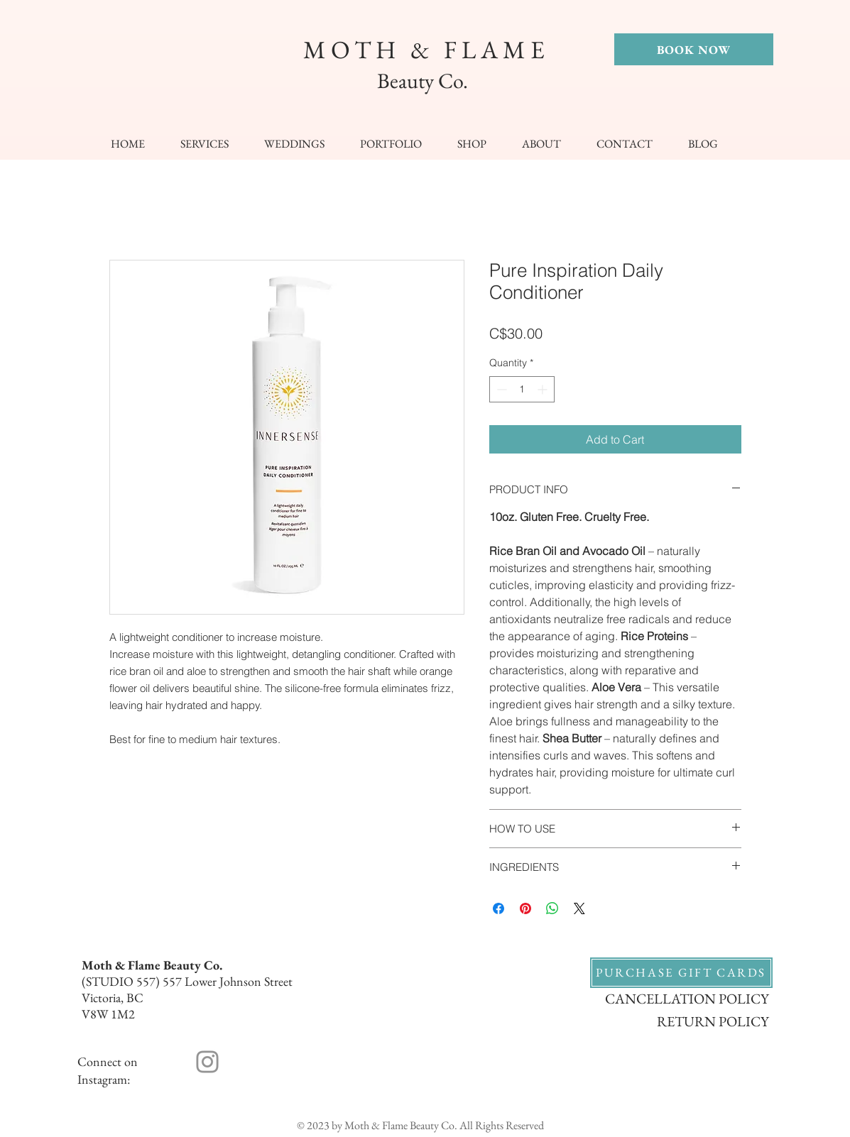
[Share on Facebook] (498, 908)
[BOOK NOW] (693, 49)
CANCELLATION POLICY (687, 998)
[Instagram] (207, 1062)
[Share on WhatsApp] (552, 908)
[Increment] (543, 389)
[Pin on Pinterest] (525, 908)
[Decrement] (500, 389)
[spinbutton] (522, 389)
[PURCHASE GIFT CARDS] (681, 973)
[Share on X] (579, 908)
